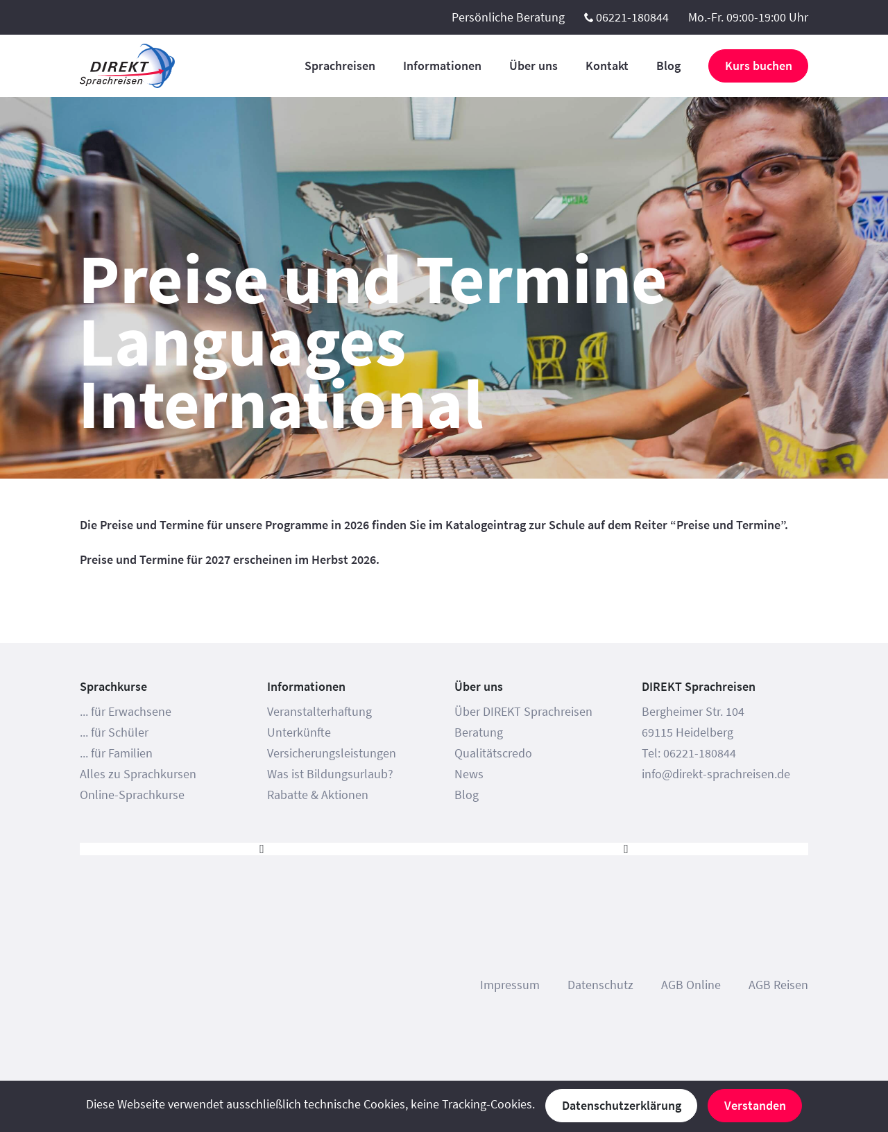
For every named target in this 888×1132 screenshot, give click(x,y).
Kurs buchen (758, 66)
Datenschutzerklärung (621, 1105)
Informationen (442, 66)
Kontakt (607, 66)
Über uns (533, 66)
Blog (668, 66)
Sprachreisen (340, 66)
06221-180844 (632, 17)
